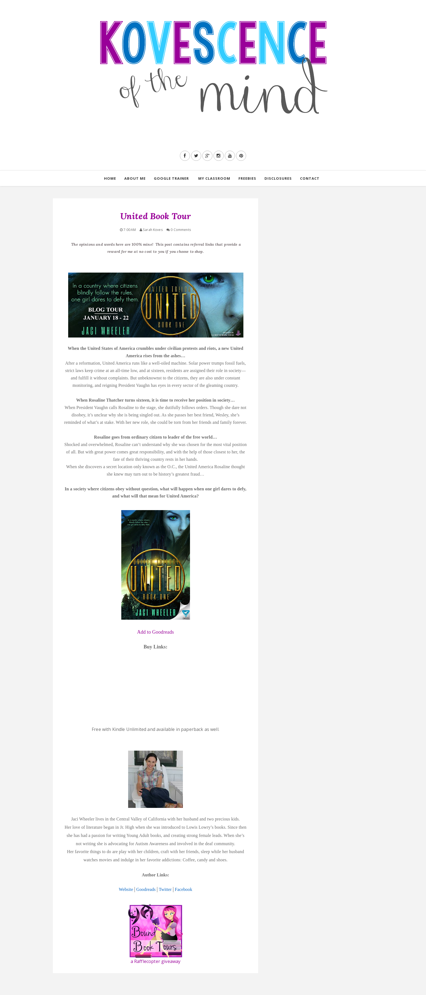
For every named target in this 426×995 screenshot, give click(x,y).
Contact (310, 178)
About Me (135, 178)
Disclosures (278, 178)
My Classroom (214, 178)
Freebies (247, 178)
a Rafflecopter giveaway (156, 961)
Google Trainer (171, 178)
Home (110, 178)
